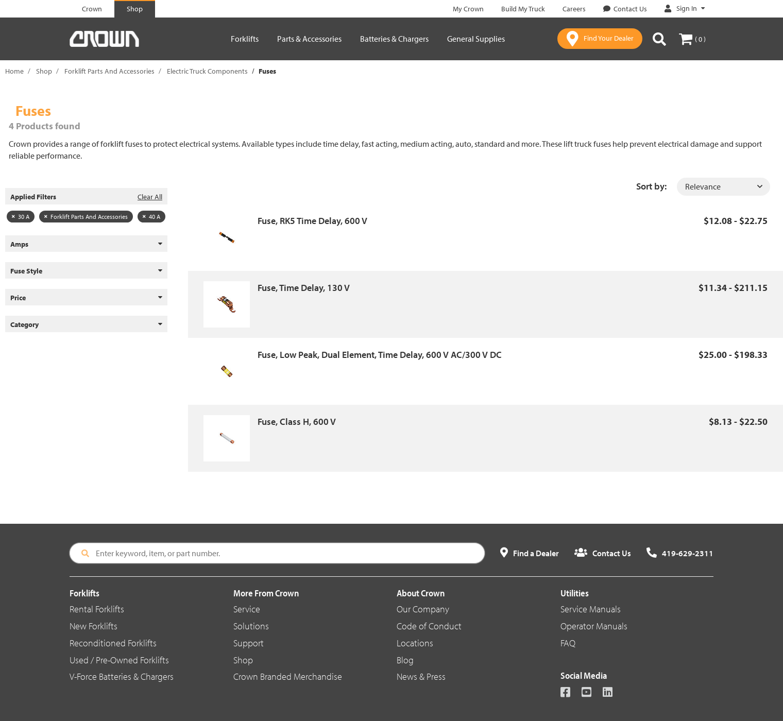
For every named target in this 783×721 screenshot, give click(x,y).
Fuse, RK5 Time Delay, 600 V (312, 221)
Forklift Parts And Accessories (109, 71)
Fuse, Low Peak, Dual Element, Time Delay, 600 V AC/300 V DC (380, 354)
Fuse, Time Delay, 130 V (304, 288)
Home (14, 71)
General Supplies (476, 38)
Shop (44, 71)
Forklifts (245, 38)
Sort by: (651, 186)
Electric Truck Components (207, 71)
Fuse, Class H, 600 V (297, 421)
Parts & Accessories (309, 38)
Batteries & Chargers (394, 38)
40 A (151, 216)
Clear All (150, 196)
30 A (20, 216)
